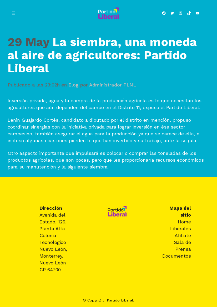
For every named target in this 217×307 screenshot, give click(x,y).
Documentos (176, 256)
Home (184, 221)
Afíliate (183, 235)
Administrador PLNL (112, 85)
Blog (73, 85)
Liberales (180, 228)
